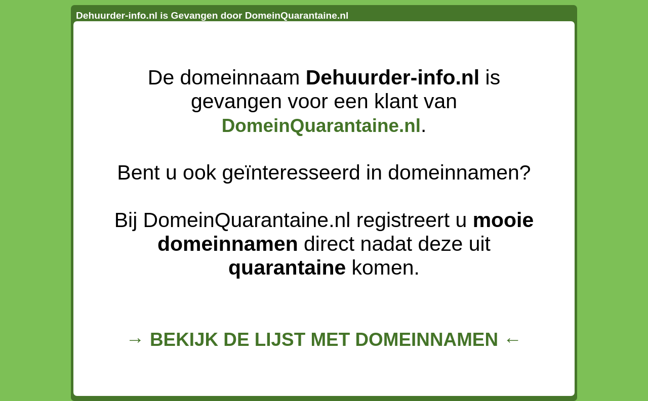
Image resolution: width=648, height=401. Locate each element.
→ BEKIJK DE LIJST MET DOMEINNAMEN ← (324, 339)
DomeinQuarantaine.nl (321, 125)
